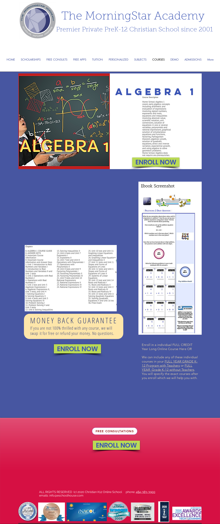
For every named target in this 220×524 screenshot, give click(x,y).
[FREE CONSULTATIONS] (115, 431)
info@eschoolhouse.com (66, 495)
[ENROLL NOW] (155, 162)
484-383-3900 (145, 492)
